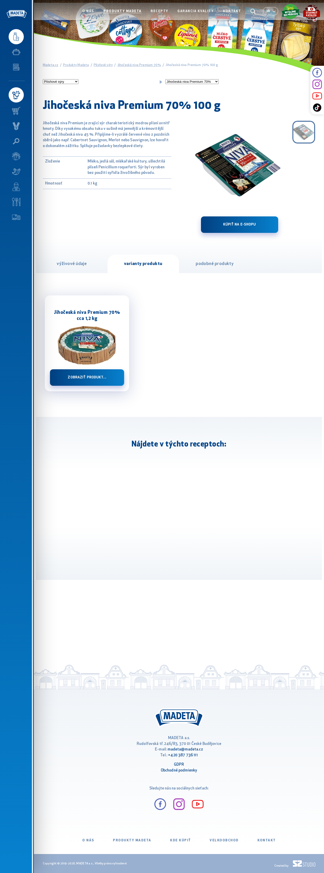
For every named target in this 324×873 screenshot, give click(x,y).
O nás (92, 14)
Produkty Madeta (126, 14)
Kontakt (233, 14)
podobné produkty (215, 264)
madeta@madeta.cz (185, 750)
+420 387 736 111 (182, 755)
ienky (192, 771)
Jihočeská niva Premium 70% (139, 65)
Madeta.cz (50, 65)
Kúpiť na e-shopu (239, 224)
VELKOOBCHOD (224, 840)
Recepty (162, 14)
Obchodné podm (174, 771)
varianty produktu (143, 264)
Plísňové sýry (103, 65)
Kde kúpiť (180, 840)
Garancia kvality (197, 14)
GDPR (179, 765)
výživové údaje (72, 264)
